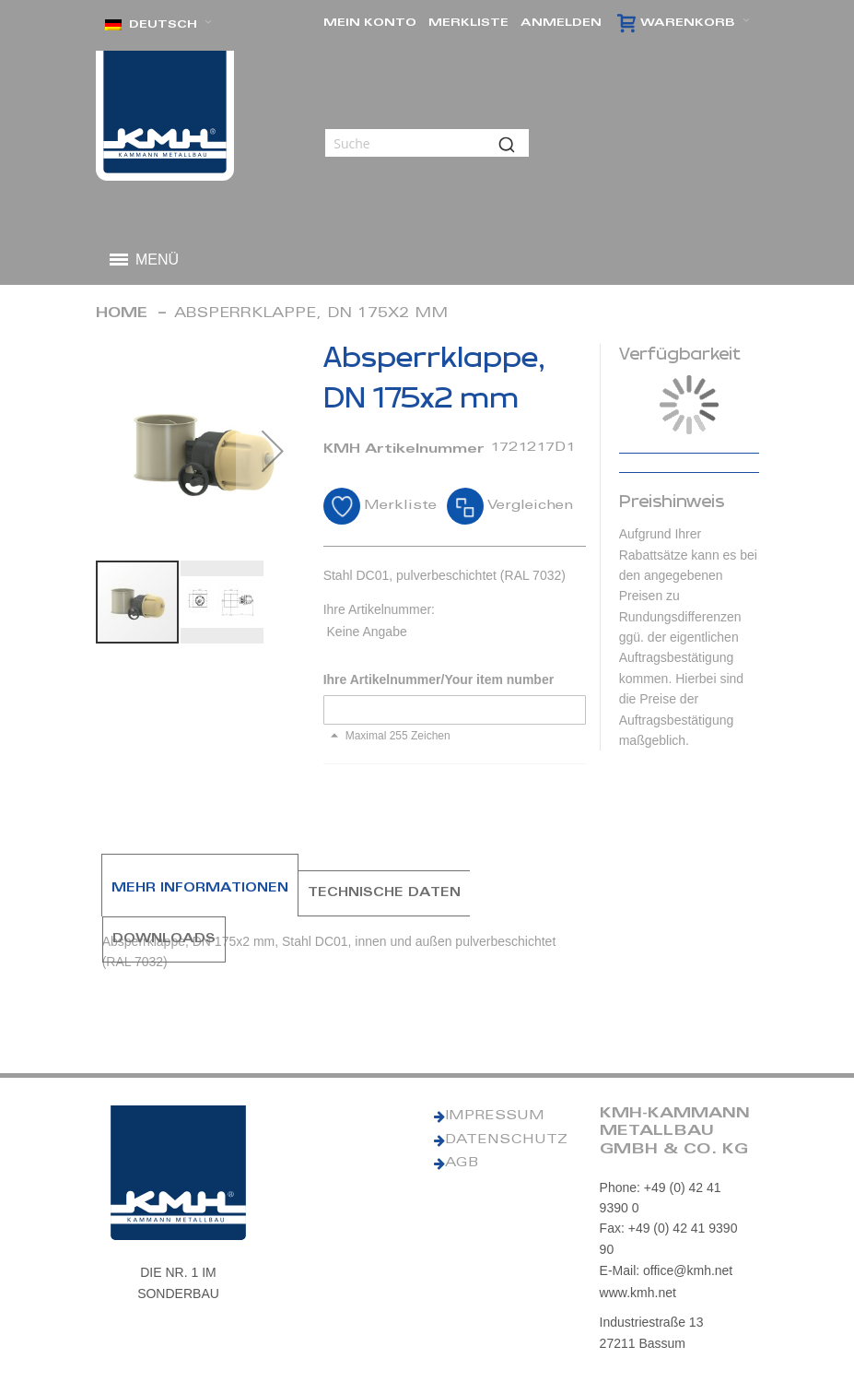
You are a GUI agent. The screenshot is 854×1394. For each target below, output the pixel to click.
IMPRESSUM (494, 1116)
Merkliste (468, 23)
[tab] (200, 893)
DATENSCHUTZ (506, 1140)
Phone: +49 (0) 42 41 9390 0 (660, 1197)
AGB (461, 1163)
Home (121, 314)
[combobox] (427, 143)
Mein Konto (369, 23)
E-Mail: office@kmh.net (666, 1270)
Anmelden (561, 23)
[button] (158, 24)
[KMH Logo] (165, 116)
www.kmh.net (638, 1292)
